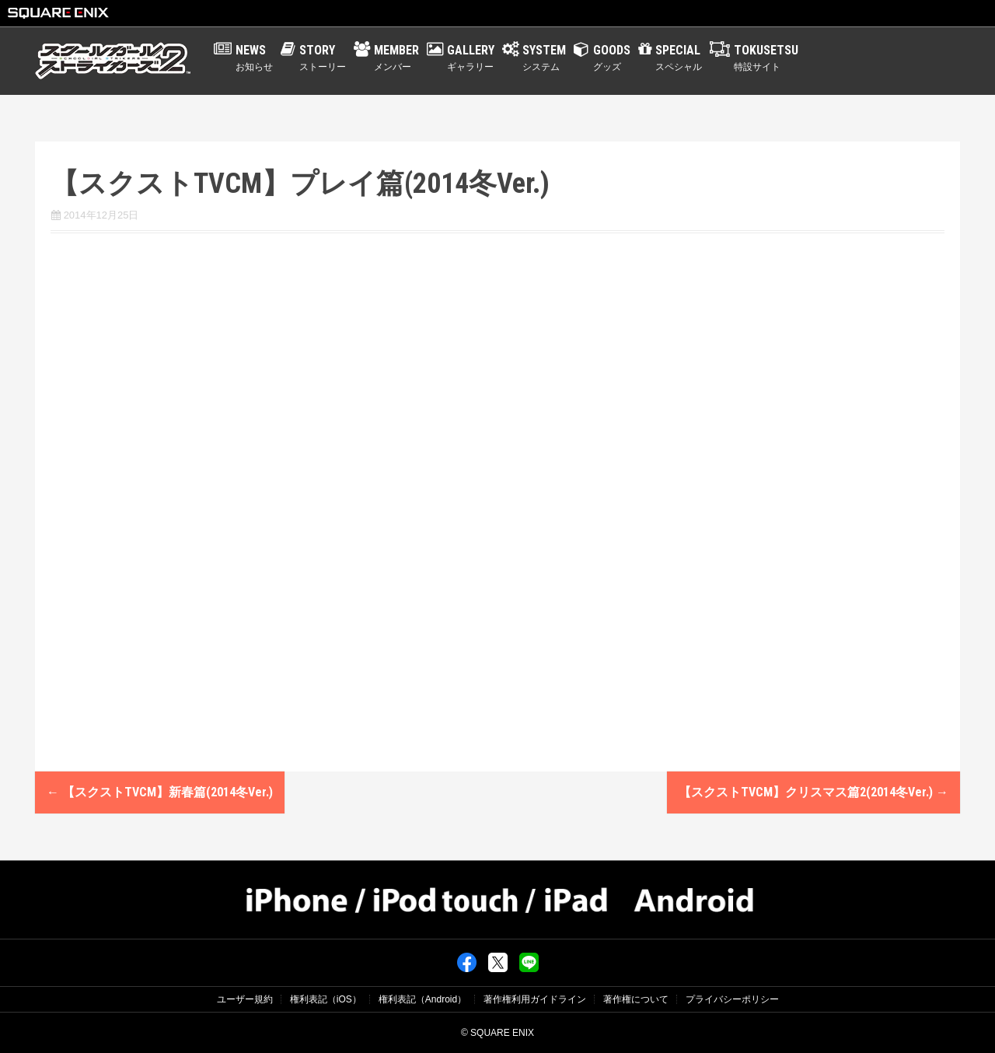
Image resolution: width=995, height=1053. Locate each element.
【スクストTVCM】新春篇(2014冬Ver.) (160, 792)
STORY (322, 58)
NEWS (254, 58)
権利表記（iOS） (325, 999)
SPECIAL (678, 58)
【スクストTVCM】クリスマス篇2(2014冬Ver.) (813, 792)
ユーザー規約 (245, 999)
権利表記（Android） (422, 999)
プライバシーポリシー (732, 999)
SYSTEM (544, 58)
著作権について (636, 999)
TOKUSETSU (766, 58)
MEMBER (396, 58)
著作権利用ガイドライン (535, 999)
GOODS (611, 58)
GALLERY (470, 58)
